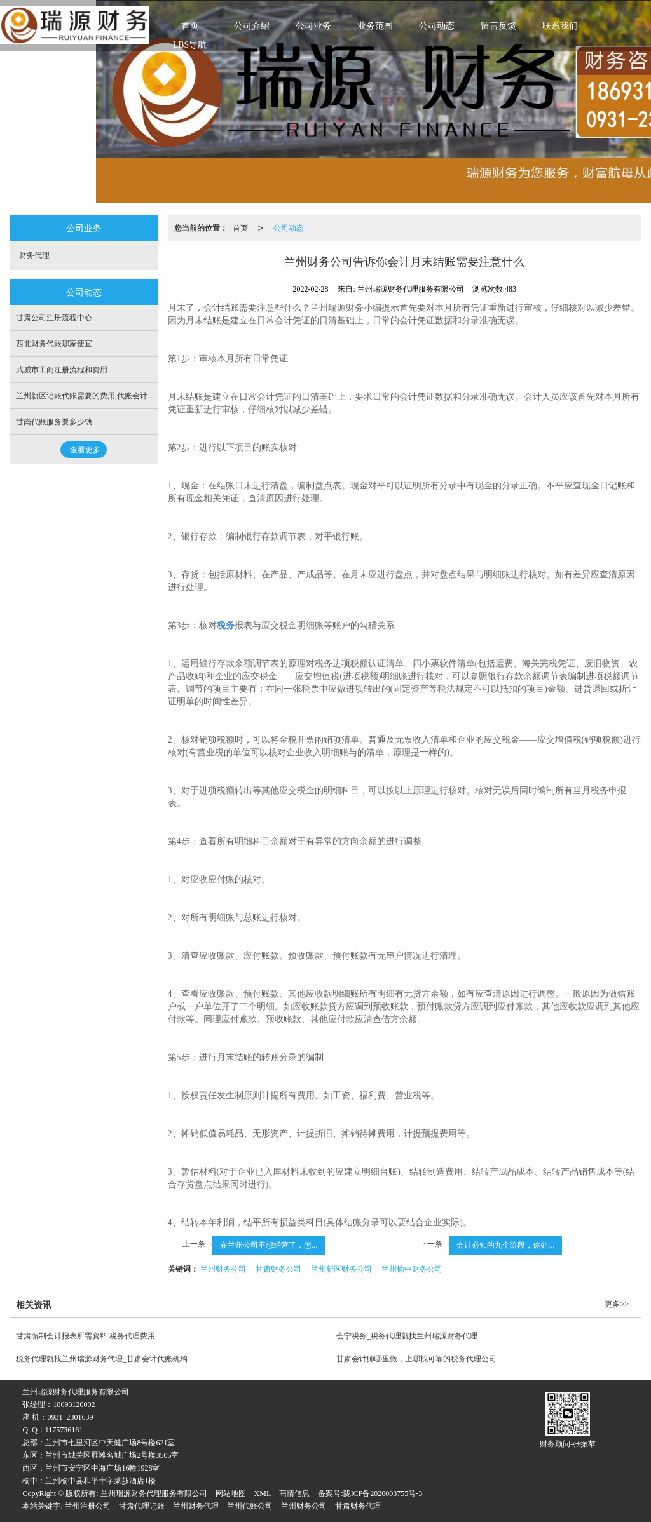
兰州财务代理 (196, 1506)
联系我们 (560, 25)
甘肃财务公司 (278, 1269)
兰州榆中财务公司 (411, 1269)
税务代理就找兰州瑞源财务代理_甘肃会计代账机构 (102, 1358)
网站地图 (231, 1493)
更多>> (617, 1304)
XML (262, 1493)
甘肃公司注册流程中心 (54, 317)
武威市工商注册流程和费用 (61, 369)
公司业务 (313, 25)
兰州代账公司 (250, 1506)
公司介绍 (252, 25)
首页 (190, 25)
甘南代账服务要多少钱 (54, 421)
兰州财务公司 (223, 1269)
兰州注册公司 (88, 1506)
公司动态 (437, 25)
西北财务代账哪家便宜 (54, 343)
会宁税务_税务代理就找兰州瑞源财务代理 (406, 1335)
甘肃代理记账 (142, 1506)
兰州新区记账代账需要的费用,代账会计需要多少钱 (101, 395)
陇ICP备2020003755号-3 (383, 1493)
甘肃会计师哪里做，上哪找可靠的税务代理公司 (416, 1358)
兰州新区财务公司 (341, 1269)
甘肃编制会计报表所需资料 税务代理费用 (85, 1335)
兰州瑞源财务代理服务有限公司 (153, 1493)
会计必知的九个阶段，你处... (505, 1245)
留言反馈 (498, 25)
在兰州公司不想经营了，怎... (269, 1245)
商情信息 (294, 1493)
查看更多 (85, 449)
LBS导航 (190, 45)
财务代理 (34, 255)
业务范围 (375, 25)
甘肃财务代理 (358, 1506)
